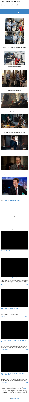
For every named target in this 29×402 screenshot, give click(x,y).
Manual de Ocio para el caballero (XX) (9, 308)
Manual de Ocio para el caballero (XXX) (9, 277)
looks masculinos (4, 201)
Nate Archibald (18, 201)
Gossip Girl (18, 200)
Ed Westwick (13, 200)
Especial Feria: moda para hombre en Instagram (11, 250)
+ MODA (6, 200)
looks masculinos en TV (12, 201)
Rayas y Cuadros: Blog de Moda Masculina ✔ (12, 2)
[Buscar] (25, 1)
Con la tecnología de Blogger (14, 398)
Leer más (26, 284)
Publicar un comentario (4, 349)
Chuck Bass (9, 200)
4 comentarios (3, 316)
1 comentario (3, 284)
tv (21, 201)
